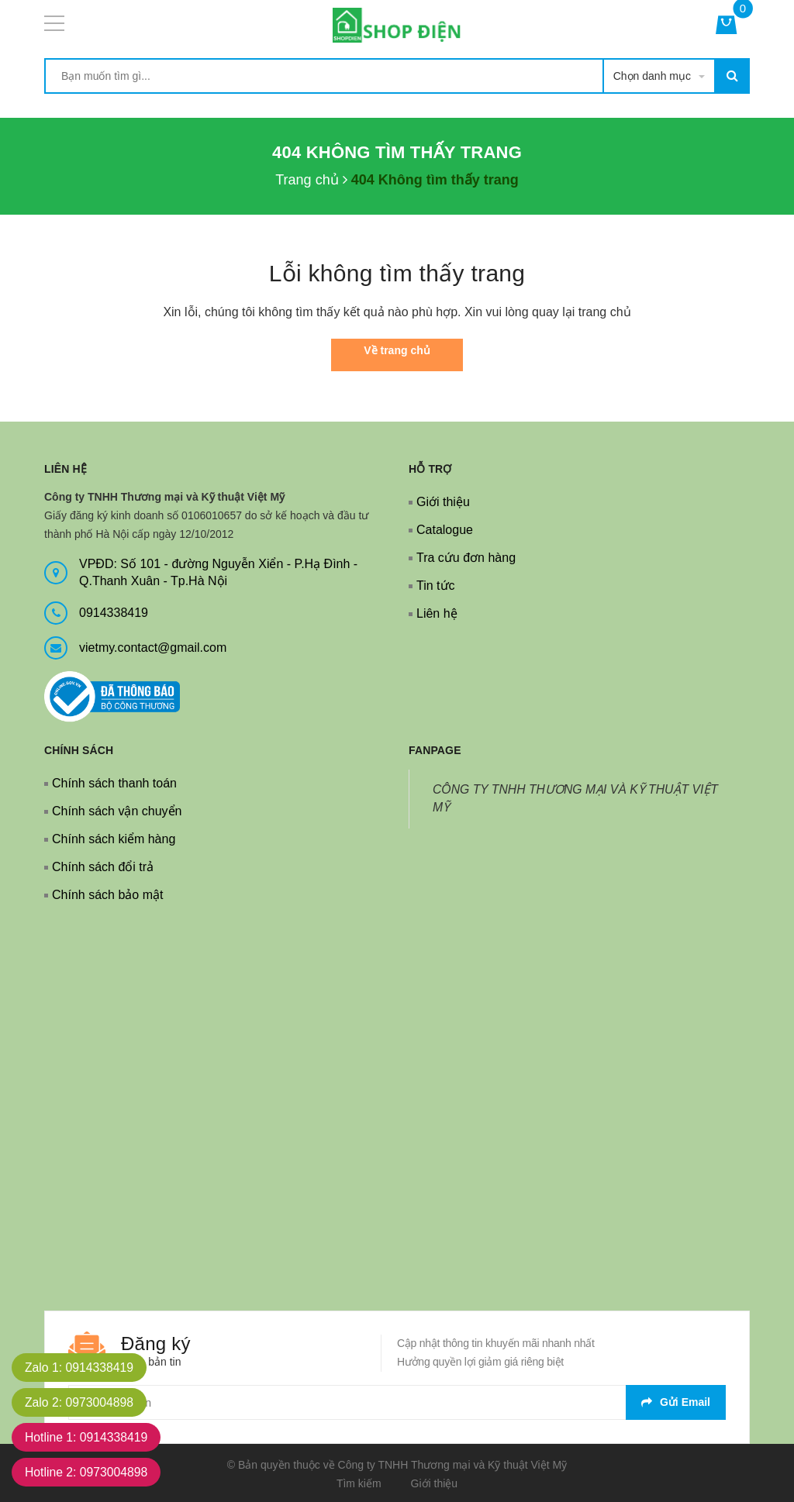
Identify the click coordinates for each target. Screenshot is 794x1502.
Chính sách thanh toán (114, 783)
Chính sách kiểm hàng (113, 839)
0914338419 (113, 612)
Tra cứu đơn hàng (466, 557)
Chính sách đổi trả (103, 866)
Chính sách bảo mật (107, 894)
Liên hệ (436, 613)
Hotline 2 (88, 1472)
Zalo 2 (81, 1402)
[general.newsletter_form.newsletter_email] (397, 1402)
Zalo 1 (81, 1367)
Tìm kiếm (359, 1483)
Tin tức (435, 585)
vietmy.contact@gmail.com (152, 647)
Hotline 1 (88, 1437)
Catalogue (444, 529)
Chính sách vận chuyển (116, 811)
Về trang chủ (397, 350)
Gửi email (675, 1402)
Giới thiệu (443, 501)
